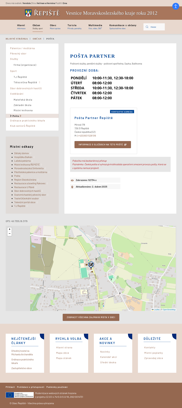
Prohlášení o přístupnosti (31, 387)
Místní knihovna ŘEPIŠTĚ (27, 164)
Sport (13, 70)
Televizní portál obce (24, 202)
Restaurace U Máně (24, 187)
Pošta (16, 116)
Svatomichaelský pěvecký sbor (30, 194)
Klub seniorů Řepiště (22, 125)
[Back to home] (43, 13)
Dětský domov (21, 153)
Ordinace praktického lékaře (27, 120)
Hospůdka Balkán (23, 157)
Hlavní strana (64, 347)
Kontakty (149, 347)
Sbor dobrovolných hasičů (26, 88)
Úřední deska (108, 362)
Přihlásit (10, 387)
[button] (21, 27)
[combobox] (154, 26)
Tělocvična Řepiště (25, 82)
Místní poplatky (153, 352)
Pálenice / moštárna (22, 48)
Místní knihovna (23, 110)
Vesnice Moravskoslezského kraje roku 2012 (111, 13)
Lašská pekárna (22, 160)
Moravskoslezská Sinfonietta (29, 168)
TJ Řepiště (20, 76)
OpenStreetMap (169, 310)
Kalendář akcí (108, 356)
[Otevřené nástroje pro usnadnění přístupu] (175, 6)
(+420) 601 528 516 (86, 135)
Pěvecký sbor (18, 53)
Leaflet (156, 310)
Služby (14, 58)
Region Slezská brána (25, 179)
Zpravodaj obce (153, 358)
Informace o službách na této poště (101, 144)
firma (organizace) (25, 64)
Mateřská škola (23, 99)
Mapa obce (62, 352)
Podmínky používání (57, 387)
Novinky (105, 351)
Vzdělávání (16, 93)
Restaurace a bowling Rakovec (30, 183)
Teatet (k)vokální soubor (26, 198)
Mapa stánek (64, 358)
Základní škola (22, 105)
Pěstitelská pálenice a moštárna (30, 172)
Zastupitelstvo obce (21, 368)
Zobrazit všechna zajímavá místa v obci (91, 317)
